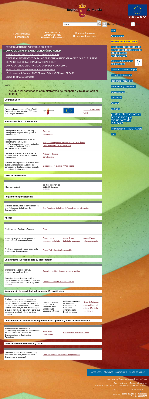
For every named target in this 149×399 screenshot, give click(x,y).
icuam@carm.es (141, 392)
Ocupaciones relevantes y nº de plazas (58, 166)
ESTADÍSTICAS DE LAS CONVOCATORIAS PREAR (31, 62)
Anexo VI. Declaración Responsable (57, 250)
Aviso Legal (96, 372)
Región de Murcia (137, 372)
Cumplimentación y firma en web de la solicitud (61, 271)
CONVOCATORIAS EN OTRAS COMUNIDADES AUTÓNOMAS (36, 66)
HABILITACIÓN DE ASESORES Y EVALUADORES (30, 69)
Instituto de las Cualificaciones (20, 14)
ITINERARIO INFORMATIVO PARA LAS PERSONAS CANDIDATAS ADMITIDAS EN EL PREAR (52, 58)
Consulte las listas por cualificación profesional (61, 355)
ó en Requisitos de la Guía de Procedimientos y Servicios (66, 208)
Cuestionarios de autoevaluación (76, 333)
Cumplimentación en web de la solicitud (58, 282)
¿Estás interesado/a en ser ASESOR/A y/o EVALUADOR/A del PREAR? (40, 73)
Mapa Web (108, 372)
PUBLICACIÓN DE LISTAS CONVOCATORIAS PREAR (32, 54)
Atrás (7, 85)
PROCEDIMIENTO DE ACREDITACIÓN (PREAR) (29, 47)
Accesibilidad (121, 372)
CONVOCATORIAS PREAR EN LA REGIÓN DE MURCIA (33, 51)
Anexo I (46, 229)
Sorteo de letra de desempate (20, 77)
